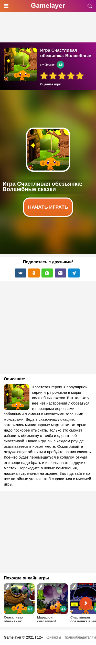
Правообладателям (79, 637)
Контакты (53, 637)
